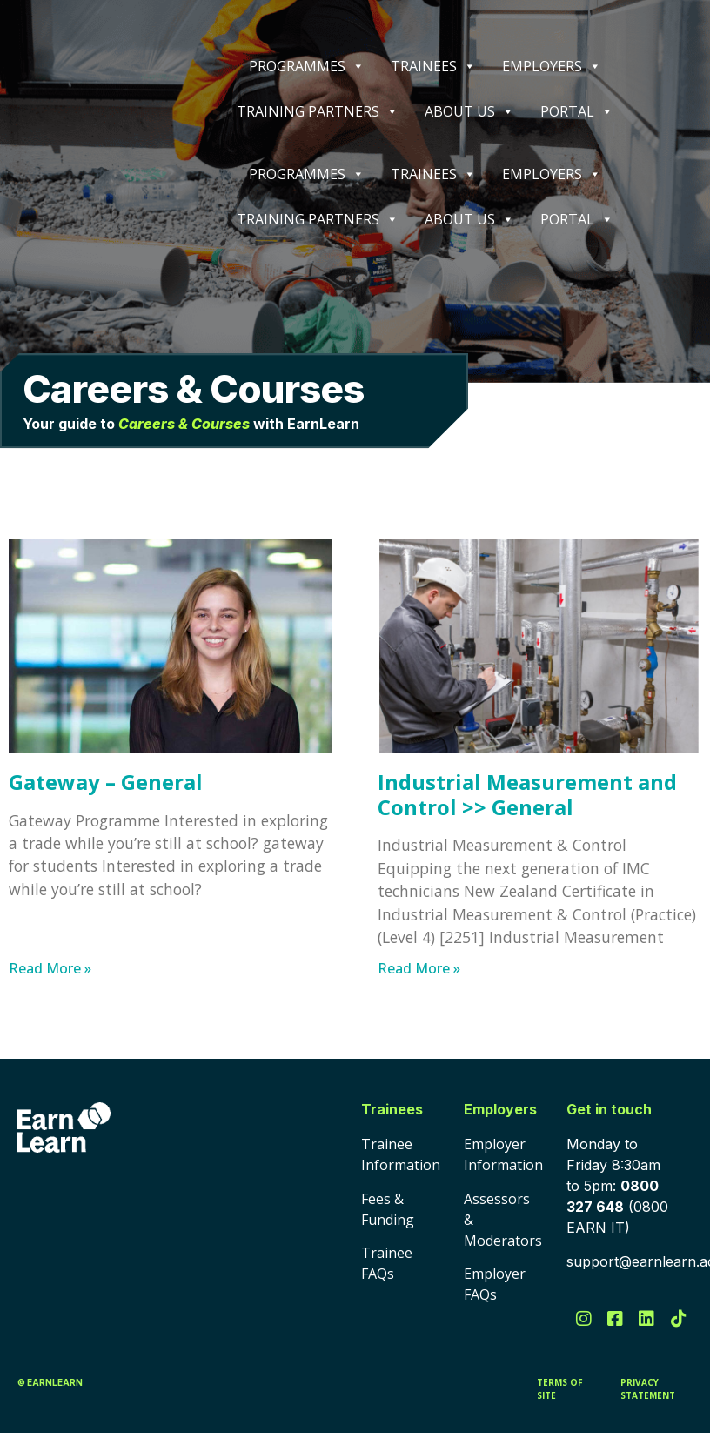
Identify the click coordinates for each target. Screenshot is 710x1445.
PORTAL (576, 111)
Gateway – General (106, 781)
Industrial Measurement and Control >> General (527, 794)
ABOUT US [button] (469, 111)
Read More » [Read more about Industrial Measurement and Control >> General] (419, 968)
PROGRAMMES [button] (307, 66)
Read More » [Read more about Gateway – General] (50, 968)
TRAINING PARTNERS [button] (318, 111)
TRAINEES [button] (433, 66)
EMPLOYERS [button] (551, 66)
